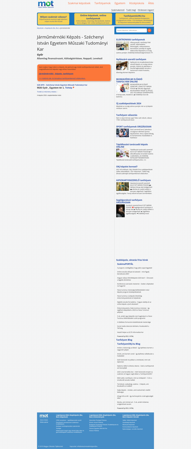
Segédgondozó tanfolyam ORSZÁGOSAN (129, 201)
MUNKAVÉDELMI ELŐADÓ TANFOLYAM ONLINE (129, 80)
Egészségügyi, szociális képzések (133, 429)
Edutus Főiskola (94, 430)
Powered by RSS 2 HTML (125, 336)
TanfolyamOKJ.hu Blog (128, 343)
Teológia (58, 428)
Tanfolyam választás (126, 115)
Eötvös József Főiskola (96, 422)
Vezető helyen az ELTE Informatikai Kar (130, 332)
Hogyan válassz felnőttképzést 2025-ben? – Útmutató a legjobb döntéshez (135, 279)
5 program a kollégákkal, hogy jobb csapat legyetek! (134, 268)
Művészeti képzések (129, 424)
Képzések (40, 28)
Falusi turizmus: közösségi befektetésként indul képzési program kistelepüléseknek (133, 291)
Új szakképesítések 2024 (128, 103)
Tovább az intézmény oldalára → (47, 92)
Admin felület (44, 420)
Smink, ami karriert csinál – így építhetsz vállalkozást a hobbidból (135, 355)
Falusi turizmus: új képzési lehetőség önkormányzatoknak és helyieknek (129, 297)
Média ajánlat (44, 422)
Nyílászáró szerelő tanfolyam (131, 59)
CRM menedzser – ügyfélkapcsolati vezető (68, 420)
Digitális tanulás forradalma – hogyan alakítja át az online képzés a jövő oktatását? (134, 303)
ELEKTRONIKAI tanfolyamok (130, 39)
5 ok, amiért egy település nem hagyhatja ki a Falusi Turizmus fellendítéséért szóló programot (134, 317)
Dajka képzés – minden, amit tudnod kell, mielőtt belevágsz (133, 391)
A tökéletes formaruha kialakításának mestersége (134, 322)
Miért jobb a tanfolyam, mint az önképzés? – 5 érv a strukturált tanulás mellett (134, 379)
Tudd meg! (131, 10)
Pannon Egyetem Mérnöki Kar (98, 428)
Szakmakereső (117, 10)
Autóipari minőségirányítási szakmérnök (68, 426)
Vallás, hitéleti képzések (130, 420)
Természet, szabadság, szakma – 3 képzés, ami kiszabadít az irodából (133, 385)
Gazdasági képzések (129, 422)
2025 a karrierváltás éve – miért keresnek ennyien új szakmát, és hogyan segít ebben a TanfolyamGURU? (135, 373)
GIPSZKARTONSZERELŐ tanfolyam (133, 180)
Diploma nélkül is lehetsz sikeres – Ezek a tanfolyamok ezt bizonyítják (135, 367)
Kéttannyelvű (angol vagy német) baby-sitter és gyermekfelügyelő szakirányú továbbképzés (70, 431)
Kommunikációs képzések (130, 427)
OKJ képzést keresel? (127, 166)
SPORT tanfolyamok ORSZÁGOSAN (133, 126)
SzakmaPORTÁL (125, 264)
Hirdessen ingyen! (146, 10)
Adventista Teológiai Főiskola (98, 420)
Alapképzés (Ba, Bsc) (52, 28)
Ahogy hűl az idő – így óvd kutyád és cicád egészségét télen (135, 397)
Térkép (69, 88)
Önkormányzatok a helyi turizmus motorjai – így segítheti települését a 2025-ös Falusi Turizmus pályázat (133, 310)
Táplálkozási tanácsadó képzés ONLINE (132, 145)
